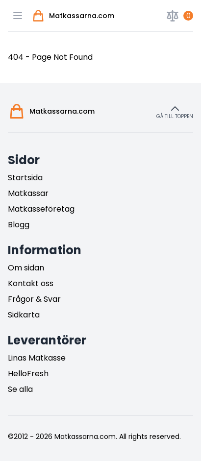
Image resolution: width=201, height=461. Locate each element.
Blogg (18, 224)
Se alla (20, 389)
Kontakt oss (30, 283)
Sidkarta (24, 314)
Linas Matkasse (37, 358)
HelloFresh (28, 373)
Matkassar (28, 193)
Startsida (25, 177)
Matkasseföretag (41, 209)
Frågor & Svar (34, 299)
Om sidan (26, 267)
